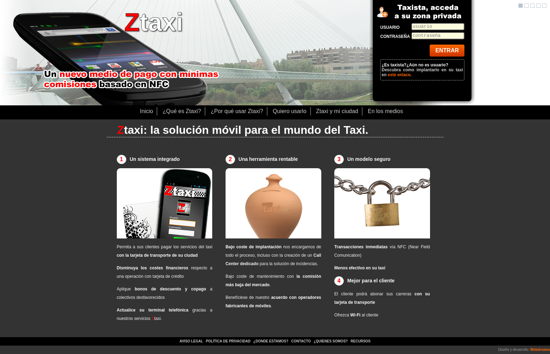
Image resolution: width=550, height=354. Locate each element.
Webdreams (540, 350)
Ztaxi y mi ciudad (337, 111)
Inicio (146, 111)
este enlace (399, 74)
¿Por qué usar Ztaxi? (237, 111)
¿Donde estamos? (271, 341)
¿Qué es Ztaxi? (182, 111)
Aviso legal (191, 341)
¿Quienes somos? (331, 341)
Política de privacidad (228, 341)
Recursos (361, 341)
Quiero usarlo (290, 111)
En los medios (385, 111)
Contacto (300, 341)
